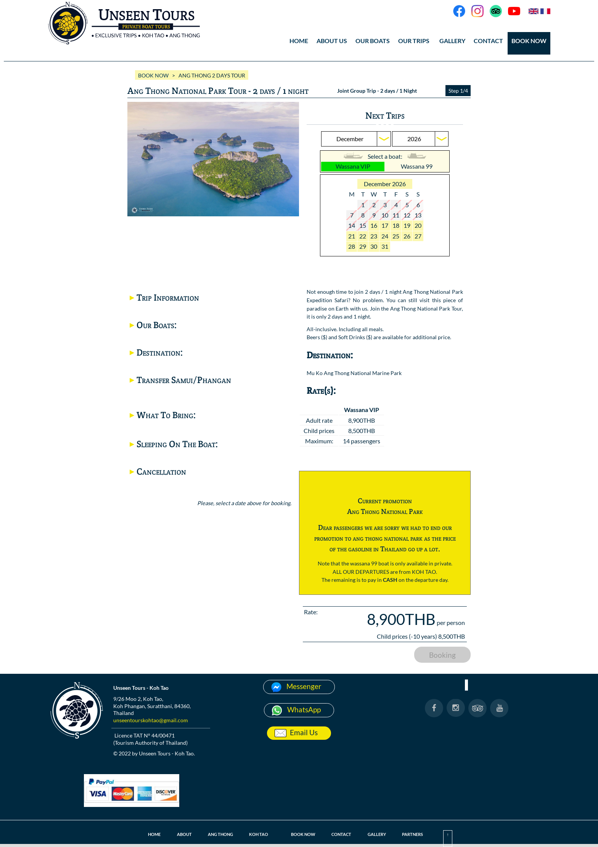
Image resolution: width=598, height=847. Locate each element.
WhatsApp (304, 709)
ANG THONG (217, 834)
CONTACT (488, 40)
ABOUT (179, 834)
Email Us (304, 732)
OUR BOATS (372, 40)
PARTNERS (417, 834)
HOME (298, 40)
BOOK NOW (529, 40)
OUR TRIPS (413, 40)
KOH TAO (257, 834)
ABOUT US (332, 40)
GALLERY (452, 40)
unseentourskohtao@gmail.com (150, 720)
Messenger (304, 686)
